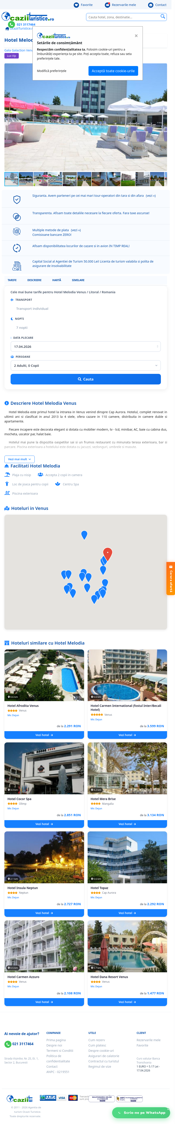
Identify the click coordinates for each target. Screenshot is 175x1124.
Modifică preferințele (51, 71)
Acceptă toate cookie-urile (113, 70)
